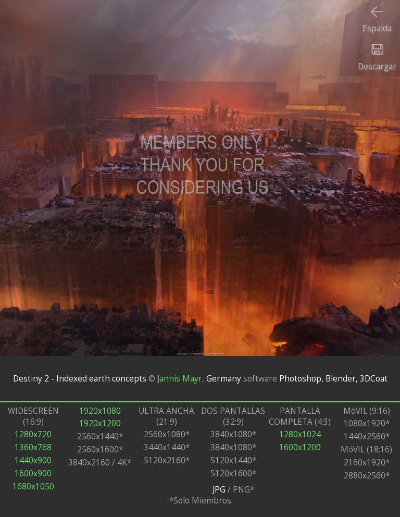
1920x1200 (100, 423)
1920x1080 (100, 410)
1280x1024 (300, 434)
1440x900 (33, 460)
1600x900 (33, 473)
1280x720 (33, 434)
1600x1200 (300, 447)
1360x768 (33, 447)
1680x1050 (33, 486)
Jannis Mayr (179, 378)
